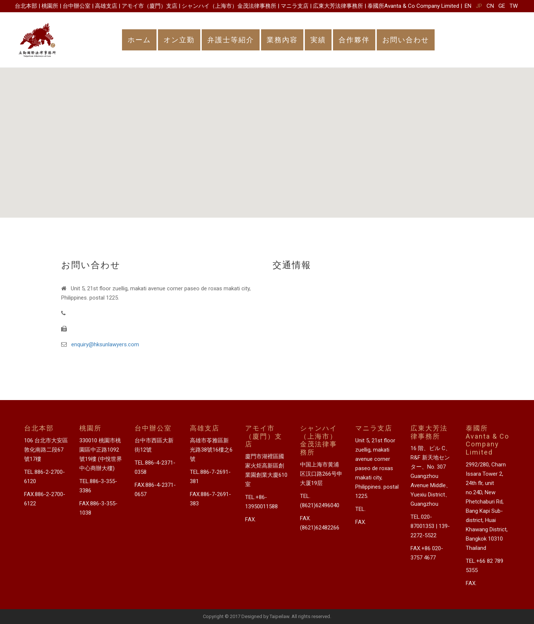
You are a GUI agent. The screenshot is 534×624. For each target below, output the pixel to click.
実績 (318, 40)
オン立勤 (179, 40)
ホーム (139, 40)
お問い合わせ (405, 40)
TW (514, 6)
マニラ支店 (295, 6)
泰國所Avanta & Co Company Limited (413, 6)
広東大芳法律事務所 (338, 6)
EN (468, 6)
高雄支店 (106, 6)
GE (501, 6)
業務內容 (282, 40)
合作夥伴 (354, 40)
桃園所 (50, 6)
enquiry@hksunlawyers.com (105, 344)
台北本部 (26, 6)
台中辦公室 (76, 6)
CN (490, 6)
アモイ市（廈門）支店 (149, 6)
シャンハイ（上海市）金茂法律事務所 (229, 6)
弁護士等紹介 (230, 40)
